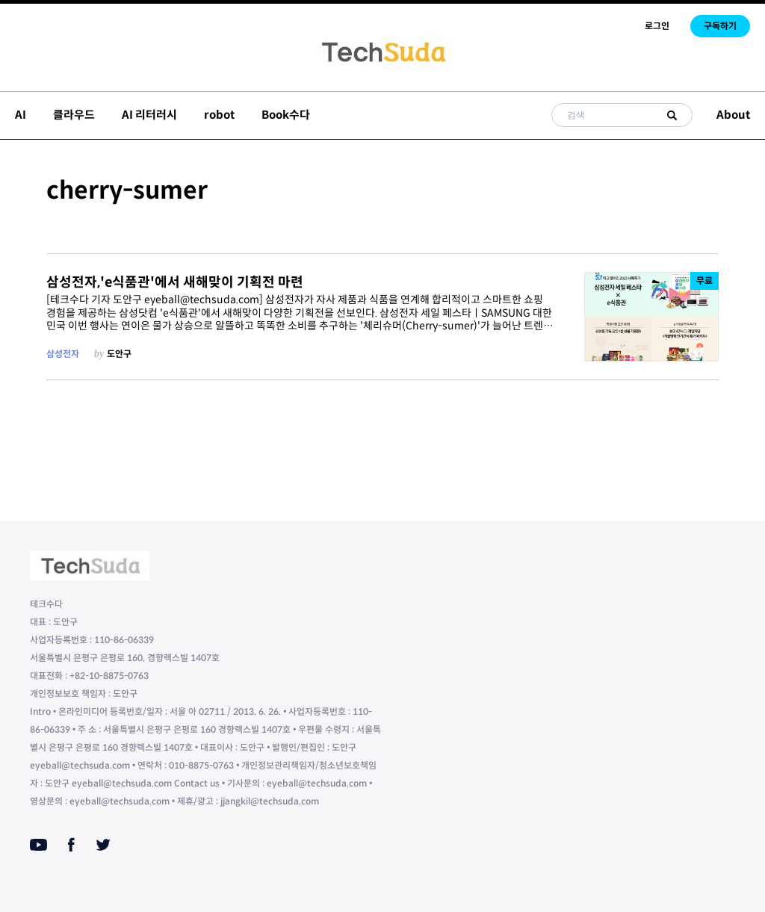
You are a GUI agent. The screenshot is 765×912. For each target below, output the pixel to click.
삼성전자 (62, 353)
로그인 (657, 25)
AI (20, 115)
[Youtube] (38, 845)
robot (219, 115)
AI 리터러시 (149, 115)
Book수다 (285, 115)
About (733, 115)
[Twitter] (103, 845)
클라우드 (74, 115)
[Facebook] (71, 844)
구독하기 (720, 25)
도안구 (119, 353)
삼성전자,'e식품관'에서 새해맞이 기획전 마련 (174, 282)
